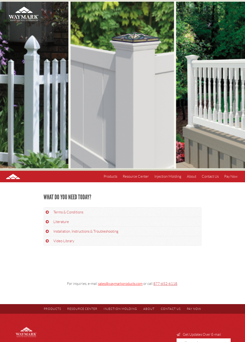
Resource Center (136, 176)
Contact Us (210, 176)
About (191, 176)
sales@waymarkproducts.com (120, 284)
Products (110, 176)
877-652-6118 (165, 284)
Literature (61, 222)
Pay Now (231, 176)
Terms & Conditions (68, 212)
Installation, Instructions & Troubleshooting (85, 231)
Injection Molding (167, 176)
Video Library (63, 241)
